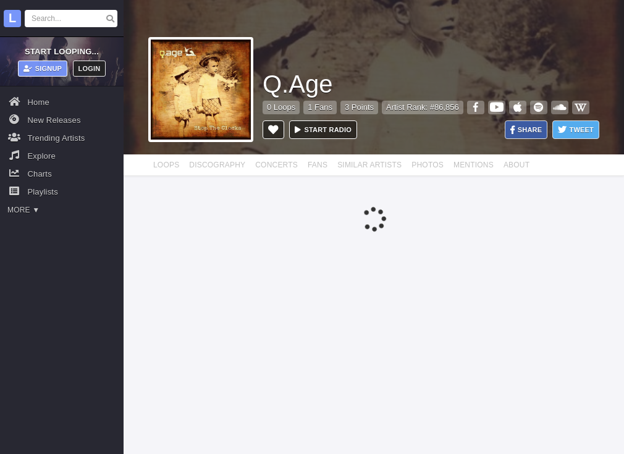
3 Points (359, 107)
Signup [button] (42, 68)
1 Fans (320, 107)
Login (89, 68)
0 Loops (281, 107)
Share (526, 130)
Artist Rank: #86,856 (422, 107)
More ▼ (23, 210)
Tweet (576, 130)
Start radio (323, 129)
